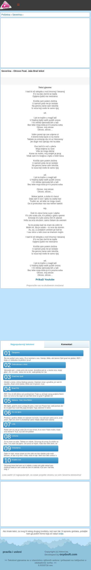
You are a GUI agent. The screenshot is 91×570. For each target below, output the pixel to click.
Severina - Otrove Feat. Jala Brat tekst (22, 71)
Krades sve (16, 460)
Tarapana (16, 352)
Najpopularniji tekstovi (22, 344)
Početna (5, 14)
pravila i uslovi (12, 551)
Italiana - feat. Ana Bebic (22, 400)
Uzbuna (15, 436)
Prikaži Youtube (45, 279)
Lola (13, 424)
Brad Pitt (15, 388)
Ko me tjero (16, 412)
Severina (17, 14)
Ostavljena (16, 448)
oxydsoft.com (68, 554)
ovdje (61, 534)
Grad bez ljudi (17, 376)
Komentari (66, 344)
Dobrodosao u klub (19, 364)
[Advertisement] (45, 43)
